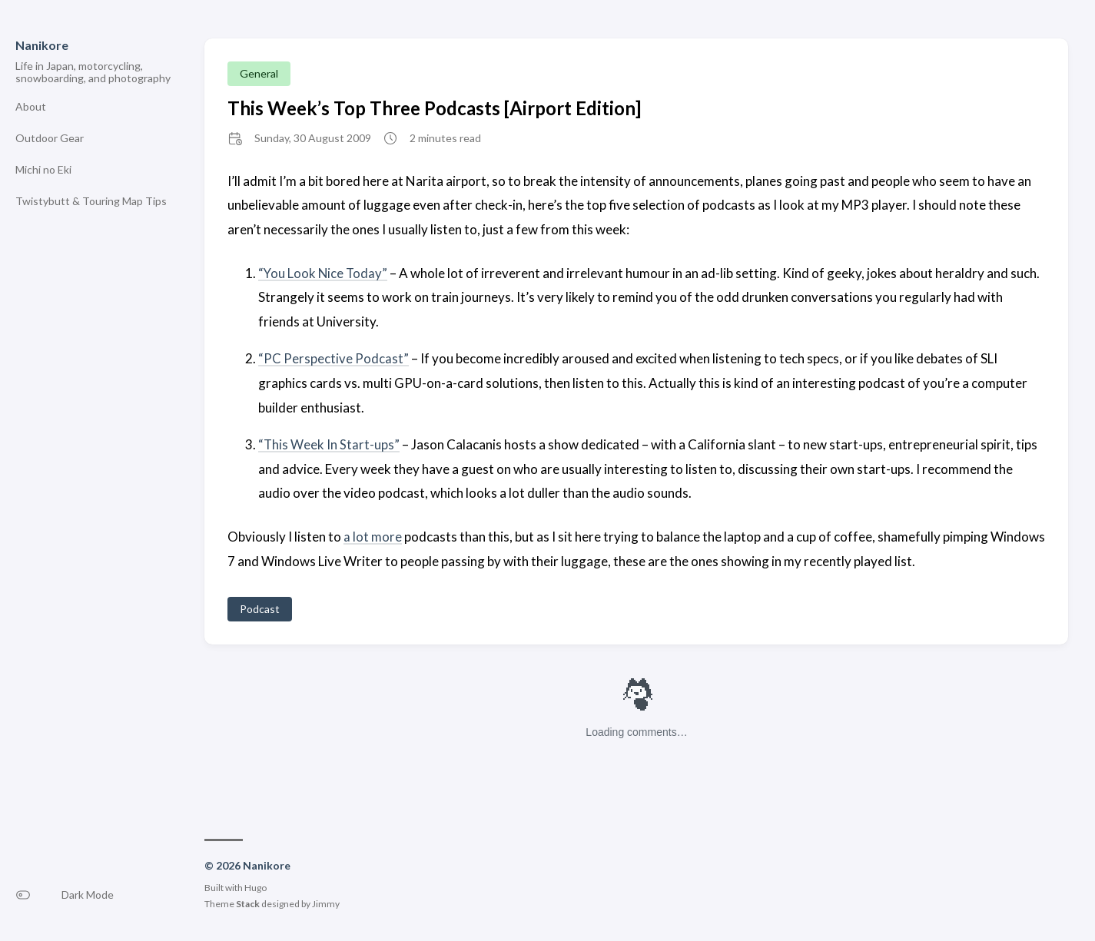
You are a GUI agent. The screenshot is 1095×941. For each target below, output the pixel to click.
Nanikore (41, 45)
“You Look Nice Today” (324, 273)
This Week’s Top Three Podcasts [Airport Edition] (434, 108)
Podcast (260, 607)
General (259, 73)
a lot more (372, 536)
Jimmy (326, 902)
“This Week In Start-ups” (329, 444)
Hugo (255, 886)
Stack (248, 902)
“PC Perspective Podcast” (333, 358)
